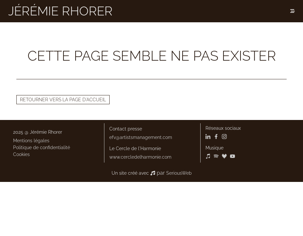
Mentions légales (31, 140)
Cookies (21, 154)
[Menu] (292, 11)
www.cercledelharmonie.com (140, 157)
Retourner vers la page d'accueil (63, 99)
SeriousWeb (179, 173)
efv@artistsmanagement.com (140, 137)
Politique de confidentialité (41, 147)
